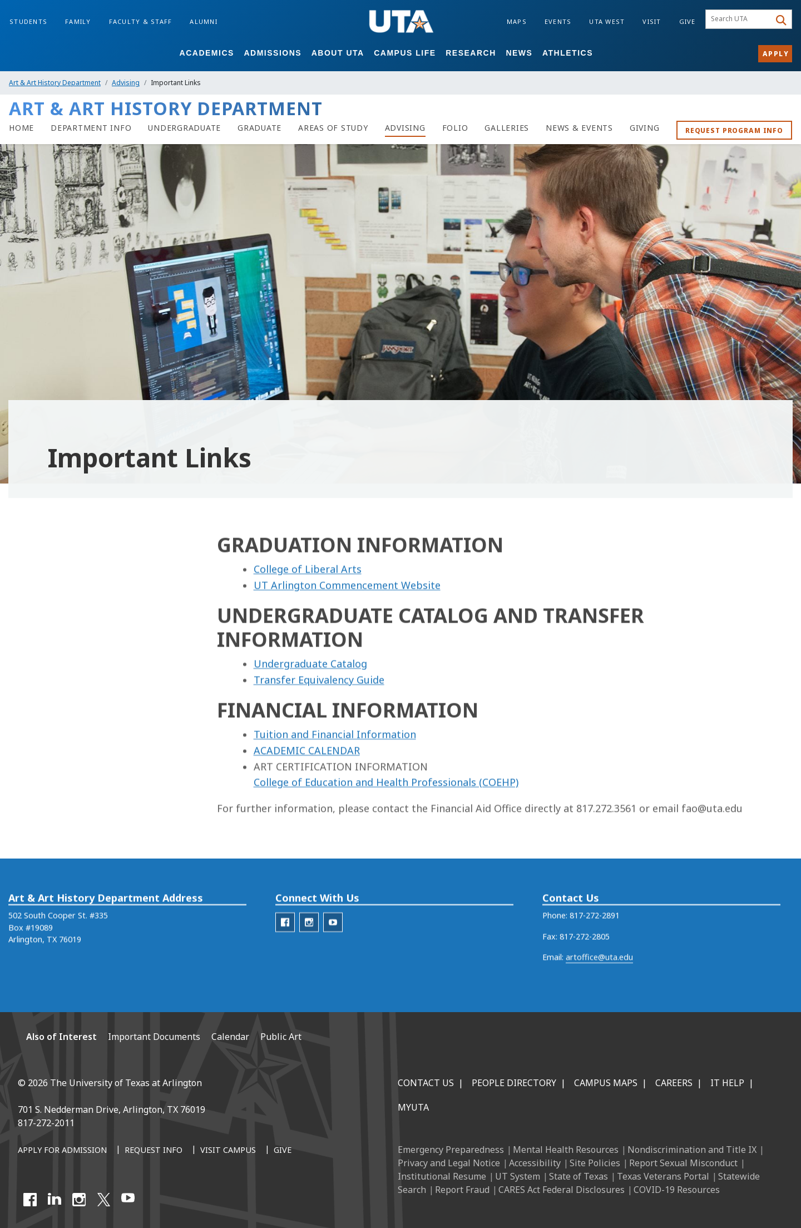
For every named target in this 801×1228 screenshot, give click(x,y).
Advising (126, 82)
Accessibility (535, 1163)
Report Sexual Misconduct (683, 1163)
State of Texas (578, 1176)
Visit (651, 21)
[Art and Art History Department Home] (21, 128)
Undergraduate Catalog (310, 702)
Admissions (272, 52)
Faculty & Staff (140, 21)
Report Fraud (462, 1189)
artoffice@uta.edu (599, 975)
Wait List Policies (49, 828)
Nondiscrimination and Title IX (691, 1149)
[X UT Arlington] (103, 1199)
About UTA (338, 52)
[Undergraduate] (184, 128)
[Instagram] (79, 1199)
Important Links (51, 875)
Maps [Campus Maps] (517, 21)
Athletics (567, 52)
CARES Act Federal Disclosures (561, 1189)
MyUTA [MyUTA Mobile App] (413, 1107)
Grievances (37, 735)
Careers (674, 1083)
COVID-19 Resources (677, 1189)
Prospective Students (57, 782)
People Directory (514, 1083)
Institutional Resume (442, 1176)
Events (558, 21)
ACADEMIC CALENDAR (307, 789)
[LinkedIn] (54, 1199)
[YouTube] (128, 1199)
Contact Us (426, 1083)
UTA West (607, 21)
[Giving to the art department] (645, 128)
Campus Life (405, 52)
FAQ (25, 712)
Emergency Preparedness (451, 1149)
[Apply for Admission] (62, 1151)
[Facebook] (30, 1199)
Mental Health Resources (566, 1149)
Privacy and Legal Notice (449, 1163)
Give (687, 21)
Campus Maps (605, 1083)
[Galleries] (506, 128)
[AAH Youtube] (333, 940)
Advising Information (69, 588)
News (519, 52)
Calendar (33, 688)
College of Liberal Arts (308, 607)
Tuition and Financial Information (335, 773)
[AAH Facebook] (285, 940)
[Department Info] (91, 128)
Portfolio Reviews (50, 758)
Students (28, 21)
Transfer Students (51, 805)
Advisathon (38, 642)
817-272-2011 (46, 1123)
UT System (517, 1176)
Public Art (280, 1036)
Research (471, 52)
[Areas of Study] (333, 128)
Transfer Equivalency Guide (319, 718)
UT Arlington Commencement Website (347, 623)
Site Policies (595, 1163)
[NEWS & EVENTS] (579, 128)
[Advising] (405, 128)
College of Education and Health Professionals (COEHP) (386, 821)
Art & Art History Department (55, 82)
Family (78, 21)
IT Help (727, 1083)
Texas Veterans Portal (663, 1176)
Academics (207, 52)
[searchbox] (739, 19)
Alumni (203, 21)
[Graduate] (259, 128)
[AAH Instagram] (309, 940)
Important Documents (60, 852)
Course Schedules (50, 665)
